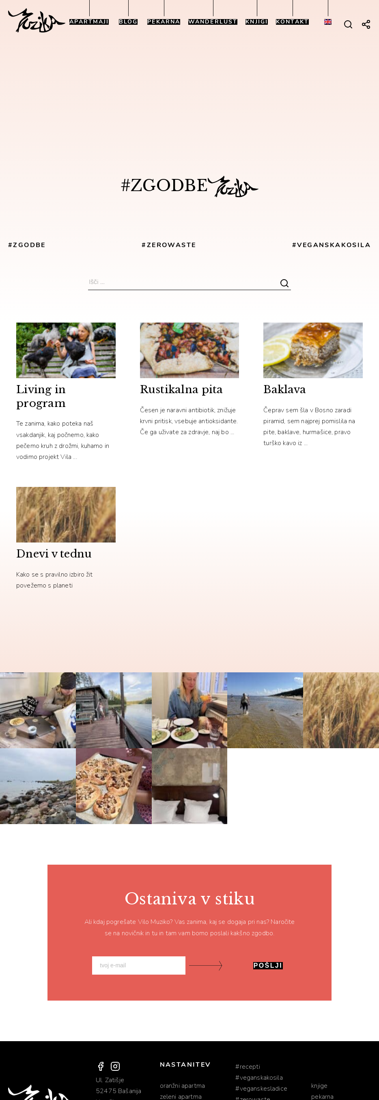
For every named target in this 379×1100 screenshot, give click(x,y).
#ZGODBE (27, 245)
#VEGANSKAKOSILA (331, 245)
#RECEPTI (247, 1066)
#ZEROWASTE (169, 245)
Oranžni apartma (182, 1085)
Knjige (319, 1085)
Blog (128, 22)
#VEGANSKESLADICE (261, 1088)
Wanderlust (212, 22)
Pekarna (163, 22)
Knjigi (256, 22)
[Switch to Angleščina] (328, 22)
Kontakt (292, 22)
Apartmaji (89, 22)
